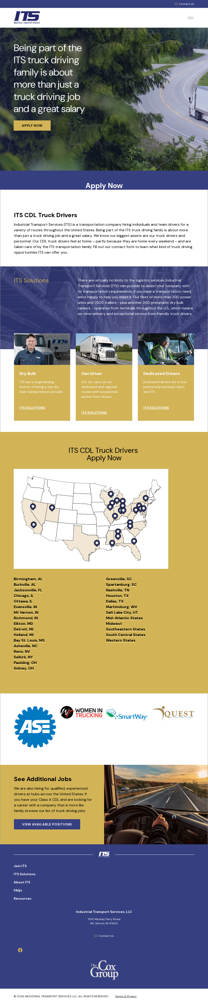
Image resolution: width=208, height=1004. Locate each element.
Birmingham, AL (28, 579)
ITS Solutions (25, 874)
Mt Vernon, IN (26, 612)
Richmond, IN (26, 618)
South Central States (125, 634)
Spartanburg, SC (121, 584)
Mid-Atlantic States (124, 618)
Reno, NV (22, 651)
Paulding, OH (25, 662)
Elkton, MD (23, 623)
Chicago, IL (24, 595)
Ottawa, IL (23, 601)
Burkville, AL (25, 584)
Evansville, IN (25, 606)
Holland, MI (23, 634)
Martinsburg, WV (121, 606)
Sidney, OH (24, 668)
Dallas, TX (115, 601)
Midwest (114, 623)
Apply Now (104, 185)
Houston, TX (117, 595)
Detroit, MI (23, 629)
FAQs (18, 890)
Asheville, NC (25, 645)
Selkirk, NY (23, 657)
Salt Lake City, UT (122, 612)
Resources (22, 898)
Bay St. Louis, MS (29, 640)
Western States (120, 640)
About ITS (22, 882)
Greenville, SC (119, 579)
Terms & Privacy (126, 996)
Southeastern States (125, 629)
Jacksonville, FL (28, 590)
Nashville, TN (117, 590)
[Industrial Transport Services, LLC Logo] (36, 18)
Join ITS (20, 866)
